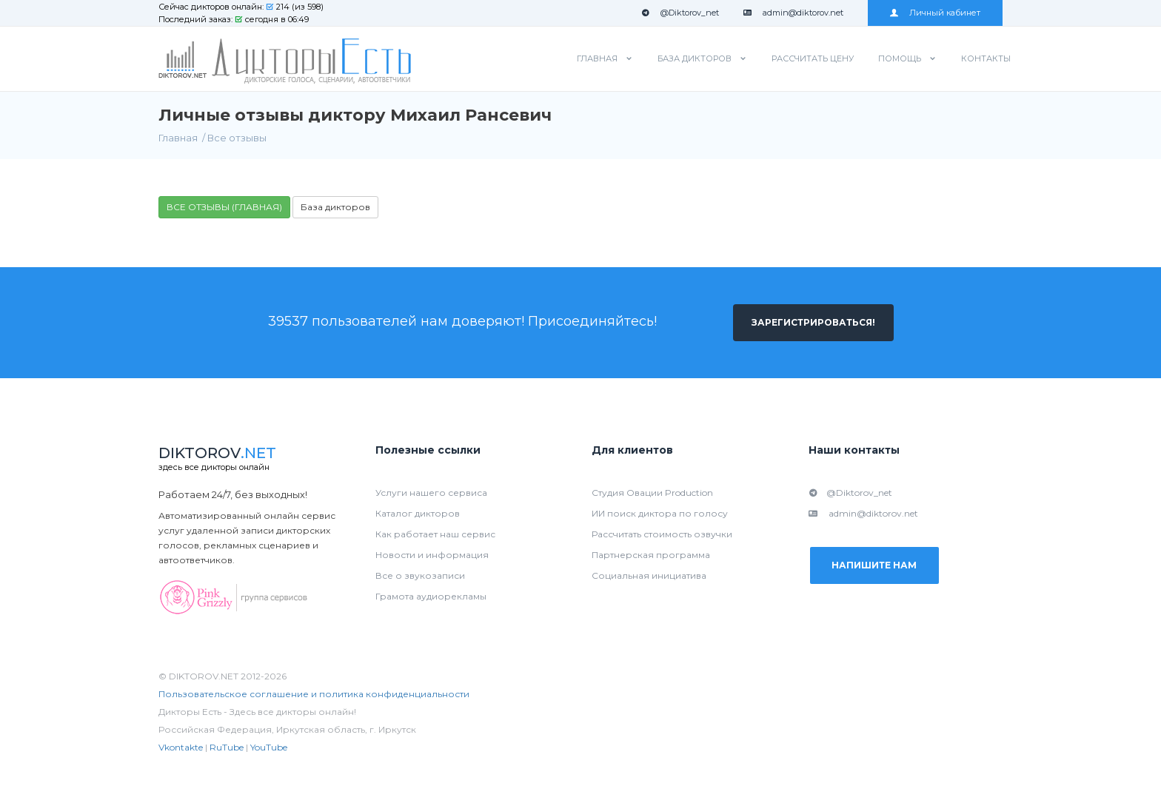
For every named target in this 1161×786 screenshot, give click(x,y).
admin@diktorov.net (793, 12)
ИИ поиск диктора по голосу (660, 513)
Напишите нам (874, 565)
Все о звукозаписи (420, 575)
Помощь (899, 58)
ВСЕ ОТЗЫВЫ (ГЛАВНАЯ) (224, 206)
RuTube (227, 747)
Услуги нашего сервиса (431, 492)
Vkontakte (180, 747)
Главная (597, 58)
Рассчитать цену (813, 58)
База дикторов (695, 58)
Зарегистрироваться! (813, 322)
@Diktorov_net (680, 12)
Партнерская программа (651, 554)
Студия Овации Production (652, 492)
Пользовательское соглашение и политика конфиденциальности (313, 693)
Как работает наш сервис (435, 534)
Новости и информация (432, 554)
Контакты (986, 58)
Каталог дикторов (417, 513)
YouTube (268, 747)
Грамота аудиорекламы (430, 596)
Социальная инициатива (649, 575)
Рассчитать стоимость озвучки (662, 534)
